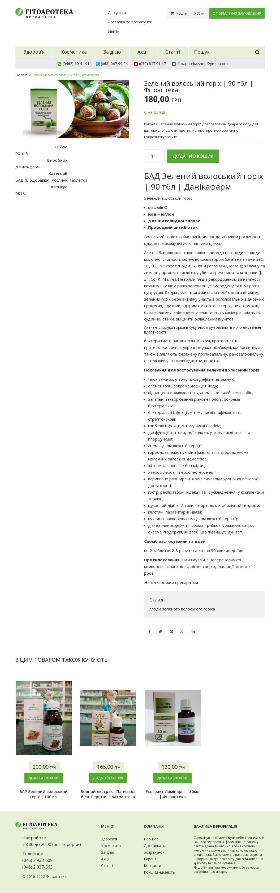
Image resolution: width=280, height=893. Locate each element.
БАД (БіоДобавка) (32, 180)
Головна (21, 75)
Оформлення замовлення (237, 13)
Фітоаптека (56, 876)
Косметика (111, 845)
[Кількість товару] (154, 156)
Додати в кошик (193, 156)
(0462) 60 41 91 (76, 63)
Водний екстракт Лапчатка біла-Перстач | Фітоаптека (108, 794)
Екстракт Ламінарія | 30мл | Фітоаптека (172, 794)
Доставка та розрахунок (130, 21)
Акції (105, 858)
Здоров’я (109, 838)
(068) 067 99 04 (114, 63)
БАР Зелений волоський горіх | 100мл (44, 794)
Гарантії (151, 858)
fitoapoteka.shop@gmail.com (202, 63)
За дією (107, 852)
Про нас (151, 838)
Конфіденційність (159, 872)
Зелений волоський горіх (168, 198)
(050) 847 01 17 (152, 63)
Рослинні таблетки (69, 180)
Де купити (117, 12)
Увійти (113, 31)
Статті (107, 865)
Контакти (152, 865)
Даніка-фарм (27, 166)
